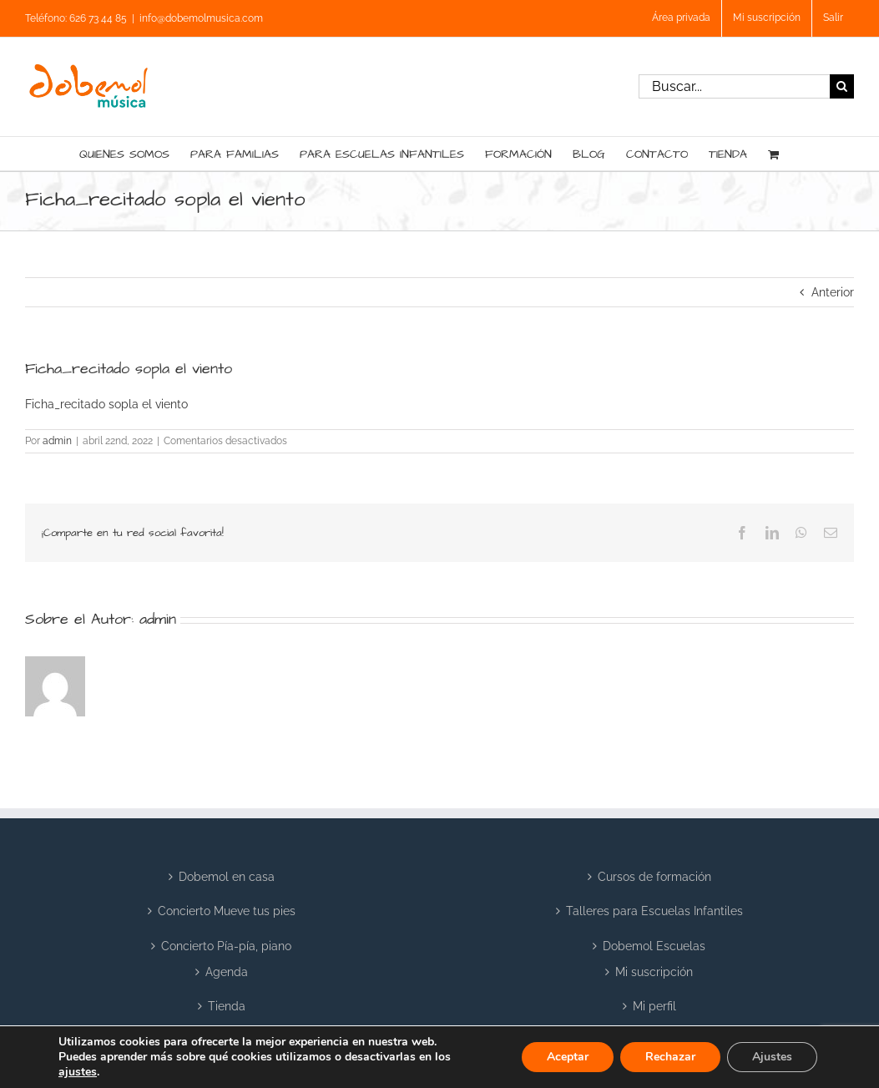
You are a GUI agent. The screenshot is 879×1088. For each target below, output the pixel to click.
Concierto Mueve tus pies (227, 911)
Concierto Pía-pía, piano (226, 946)
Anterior (832, 292)
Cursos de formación (654, 876)
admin (57, 441)
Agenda (226, 972)
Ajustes (772, 1057)
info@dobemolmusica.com (201, 18)
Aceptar (568, 1057)
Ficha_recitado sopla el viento (106, 404)
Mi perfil (654, 1006)
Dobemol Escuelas (654, 946)
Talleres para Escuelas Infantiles (654, 911)
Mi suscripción (654, 972)
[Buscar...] (734, 86)
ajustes (77, 1072)
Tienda (226, 1006)
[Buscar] (842, 86)
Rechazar (670, 1057)
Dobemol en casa (227, 876)
